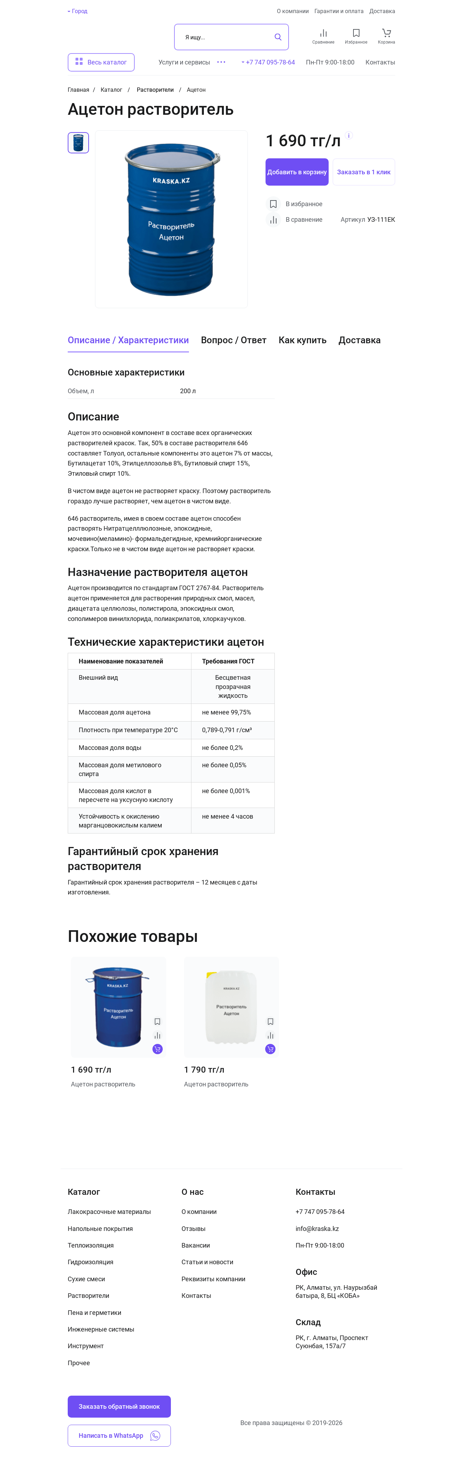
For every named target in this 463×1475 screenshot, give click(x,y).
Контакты (380, 62)
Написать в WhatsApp (119, 1436)
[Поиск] (231, 37)
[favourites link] (356, 33)
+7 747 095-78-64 (320, 1211)
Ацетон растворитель (103, 1084)
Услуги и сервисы (184, 62)
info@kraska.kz (317, 1228)
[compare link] (323, 33)
